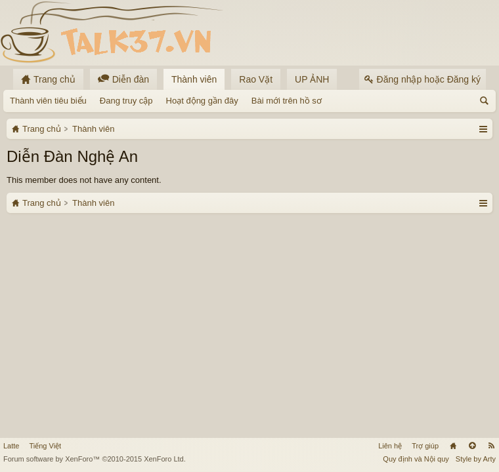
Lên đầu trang (472, 445)
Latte (11, 446)
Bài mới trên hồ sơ (286, 101)
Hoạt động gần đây (202, 101)
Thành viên (194, 79)
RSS (491, 445)
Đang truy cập (126, 101)
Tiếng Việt (45, 446)
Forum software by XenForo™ (94, 459)
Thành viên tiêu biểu (48, 101)
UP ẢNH (312, 79)
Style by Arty (476, 459)
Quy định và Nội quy (416, 459)
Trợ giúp (425, 446)
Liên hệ (390, 446)
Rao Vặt (255, 79)
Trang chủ (453, 445)
